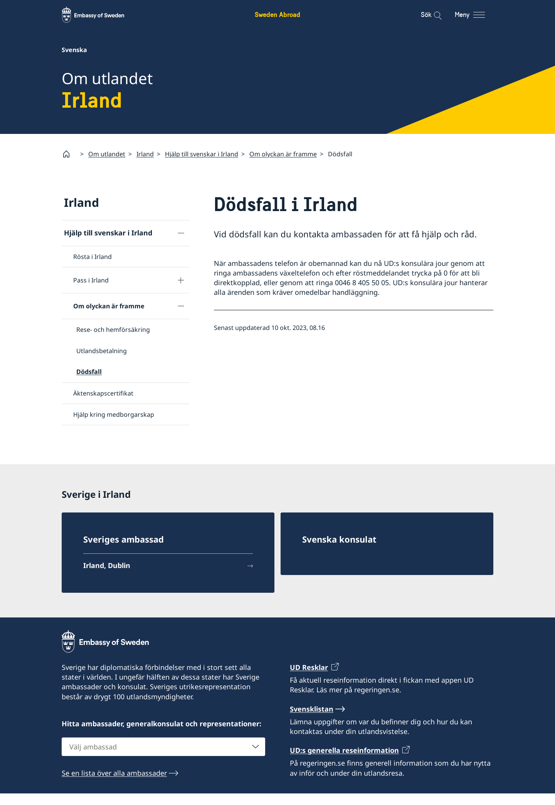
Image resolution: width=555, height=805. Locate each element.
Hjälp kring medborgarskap (113, 414)
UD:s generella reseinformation (344, 761)
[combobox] (163, 758)
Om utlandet (106, 154)
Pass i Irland (91, 280)
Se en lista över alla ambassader (114, 784)
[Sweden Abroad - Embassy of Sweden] (100, 14)
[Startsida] (69, 154)
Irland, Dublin (106, 577)
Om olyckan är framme (283, 154)
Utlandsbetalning (101, 351)
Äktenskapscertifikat (103, 393)
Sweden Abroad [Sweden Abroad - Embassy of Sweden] (277, 14)
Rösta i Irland (92, 256)
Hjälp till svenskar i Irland (201, 154)
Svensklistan (311, 720)
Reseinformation (91, 438)
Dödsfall (89, 371)
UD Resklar (309, 678)
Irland (145, 154)
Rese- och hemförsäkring (113, 329)
